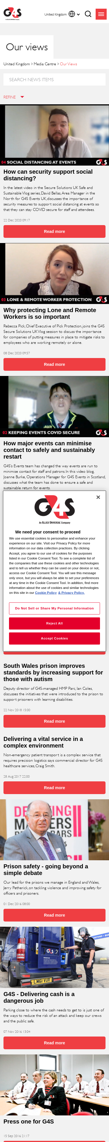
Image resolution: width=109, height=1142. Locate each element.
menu (101, 14)
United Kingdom (16, 63)
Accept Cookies (54, 638)
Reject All (54, 623)
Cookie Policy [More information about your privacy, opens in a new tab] (46, 592)
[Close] (98, 497)
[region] (54, 571)
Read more (54, 231)
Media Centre (45, 63)
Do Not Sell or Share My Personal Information (54, 608)
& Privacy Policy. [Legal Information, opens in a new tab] (71, 592)
